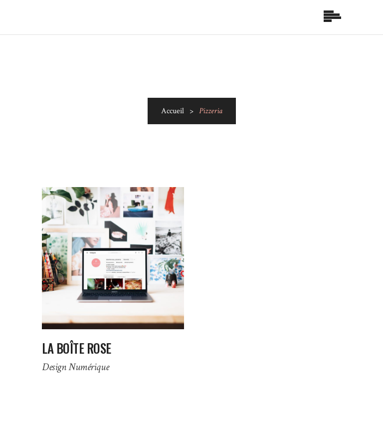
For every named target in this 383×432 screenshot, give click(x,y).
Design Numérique (75, 367)
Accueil (172, 111)
